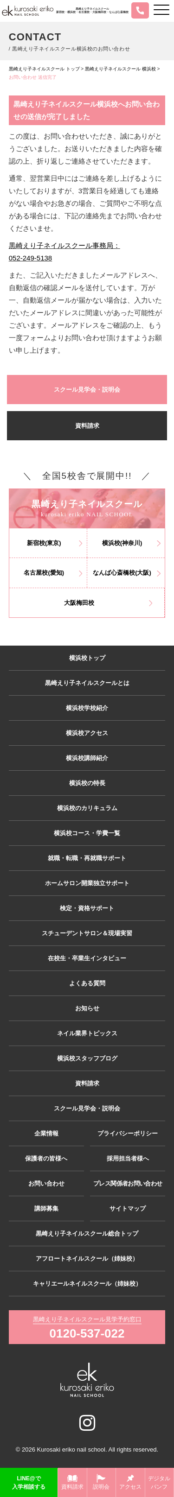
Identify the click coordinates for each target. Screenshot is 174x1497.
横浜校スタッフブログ (87, 1058)
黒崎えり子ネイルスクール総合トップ (87, 1233)
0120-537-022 (87, 1333)
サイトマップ (128, 1208)
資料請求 (87, 425)
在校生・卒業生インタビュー (87, 958)
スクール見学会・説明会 (87, 389)
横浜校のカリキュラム (87, 808)
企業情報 (46, 1133)
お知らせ (87, 1008)
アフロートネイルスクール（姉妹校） (87, 1258)
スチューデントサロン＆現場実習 (87, 933)
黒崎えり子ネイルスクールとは (87, 682)
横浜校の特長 (87, 783)
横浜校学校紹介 (87, 707)
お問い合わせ (46, 1183)
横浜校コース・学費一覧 (87, 833)
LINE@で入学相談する (28, 1482)
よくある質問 (87, 983)
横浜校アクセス (87, 732)
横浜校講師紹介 (87, 758)
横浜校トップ (87, 657)
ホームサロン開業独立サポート (87, 883)
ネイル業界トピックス (87, 1033)
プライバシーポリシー (127, 1133)
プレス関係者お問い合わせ (127, 1183)
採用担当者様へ (128, 1158)
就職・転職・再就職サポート (87, 858)
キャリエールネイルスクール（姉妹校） (87, 1283)
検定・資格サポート (87, 908)
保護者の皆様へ (46, 1158)
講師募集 (46, 1208)
